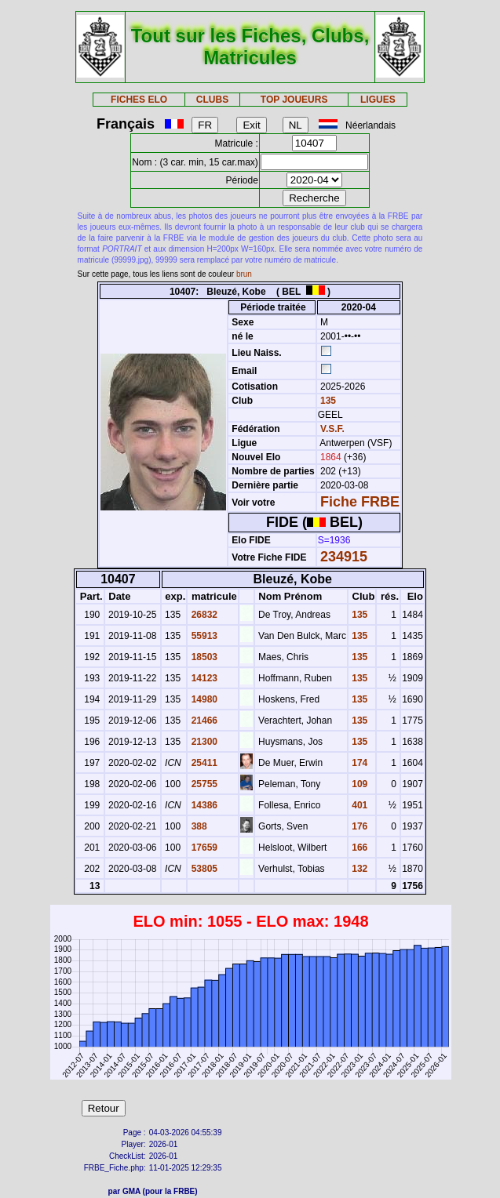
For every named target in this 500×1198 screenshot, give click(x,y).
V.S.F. (332, 428)
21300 (202, 741)
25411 (202, 762)
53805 (202, 868)
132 (358, 868)
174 (358, 762)
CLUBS (212, 99)
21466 (202, 720)
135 (327, 400)
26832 (202, 614)
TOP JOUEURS (294, 99)
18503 (202, 657)
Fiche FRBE (360, 502)
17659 (202, 847)
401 (358, 805)
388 (197, 826)
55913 (202, 635)
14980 (202, 699)
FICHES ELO (139, 99)
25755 (202, 784)
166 (358, 847)
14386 (202, 805)
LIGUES (378, 99)
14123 (202, 678)
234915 (343, 557)
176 (358, 826)
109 (358, 784)
